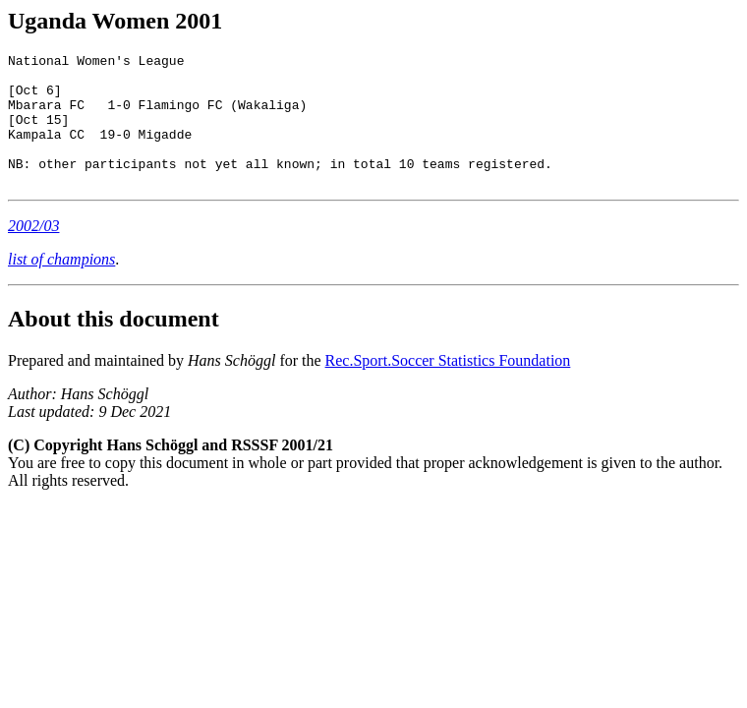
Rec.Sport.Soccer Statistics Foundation (448, 387)
